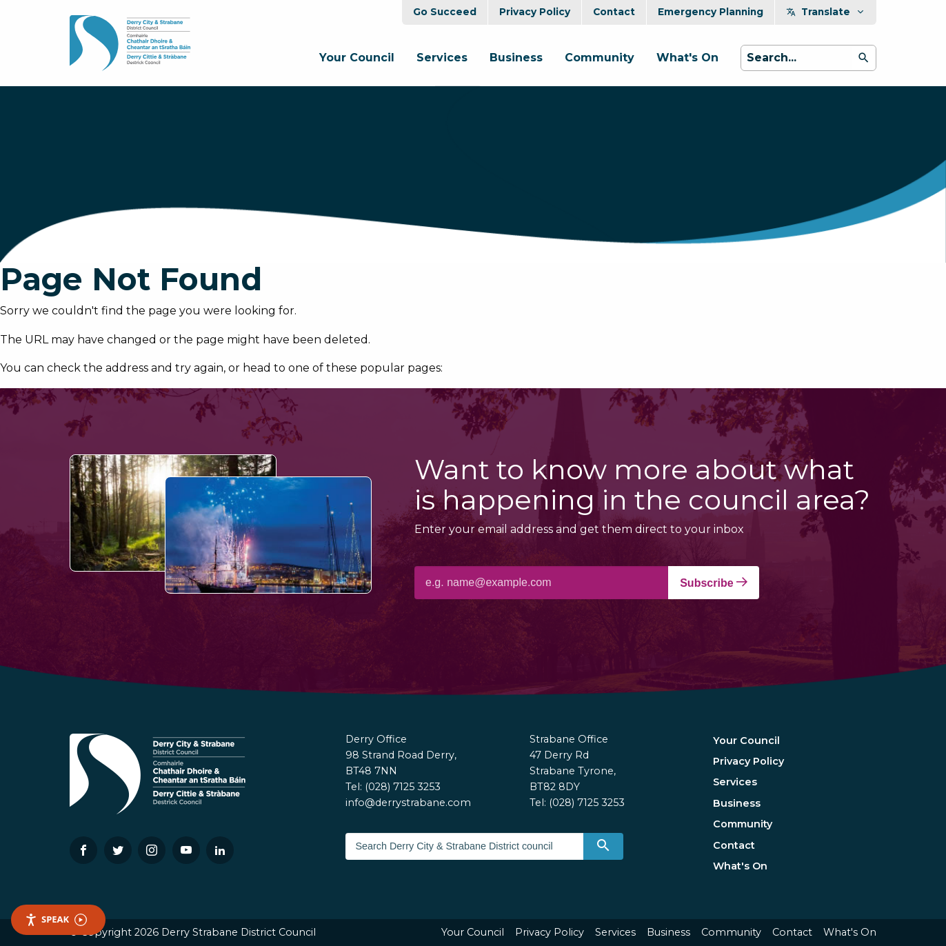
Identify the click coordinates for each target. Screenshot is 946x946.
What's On (687, 57)
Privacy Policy (534, 11)
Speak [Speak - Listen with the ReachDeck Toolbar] (56, 919)
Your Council (356, 57)
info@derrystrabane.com (408, 802)
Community (599, 57)
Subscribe (713, 582)
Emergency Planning (710, 11)
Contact (614, 11)
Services (441, 57)
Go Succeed (444, 11)
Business (516, 57)
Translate (825, 11)
